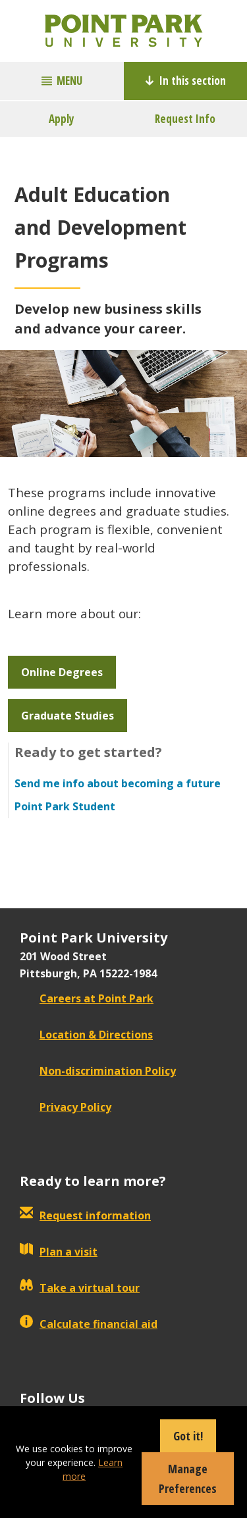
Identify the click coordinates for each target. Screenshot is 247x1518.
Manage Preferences (188, 1478)
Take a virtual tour (80, 1288)
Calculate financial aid (88, 1324)
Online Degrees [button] (62, 672)
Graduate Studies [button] (67, 715)
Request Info (185, 118)
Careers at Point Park (86, 998)
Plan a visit (58, 1251)
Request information (85, 1215)
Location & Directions (86, 1034)
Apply (61, 118)
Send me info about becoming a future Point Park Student (117, 795)
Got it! (188, 1436)
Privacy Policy (65, 1107)
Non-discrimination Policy (98, 1071)
